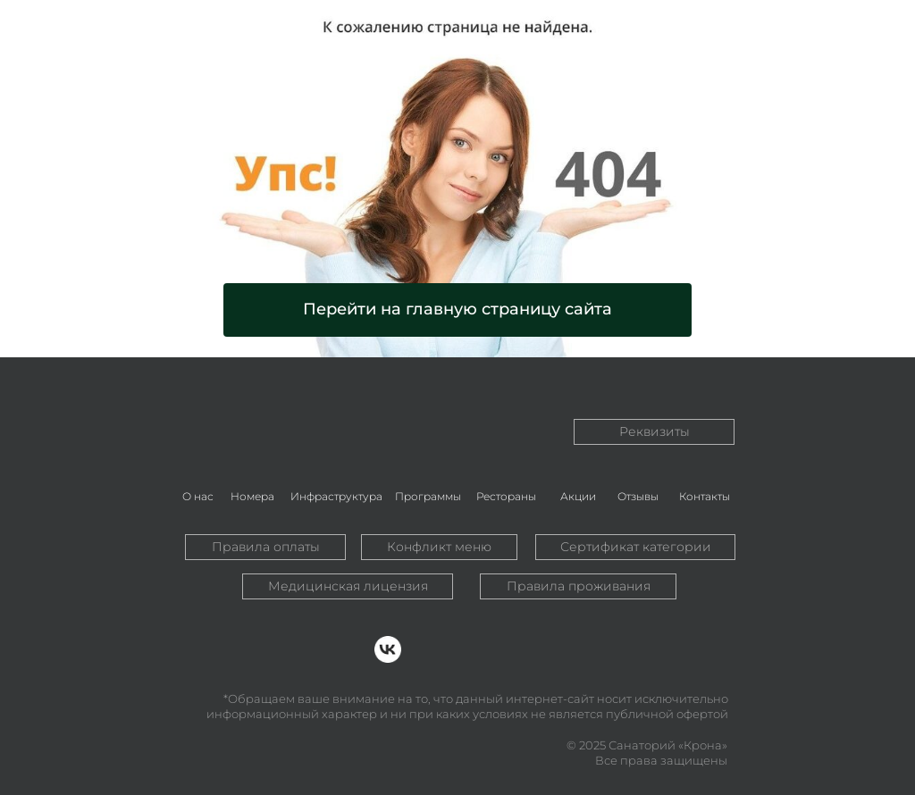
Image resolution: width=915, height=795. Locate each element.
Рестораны (506, 496)
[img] (253, 409)
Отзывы (638, 496)
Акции (578, 496)
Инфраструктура (336, 496)
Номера (252, 496)
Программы (428, 496)
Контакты (704, 496)
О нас (198, 496)
